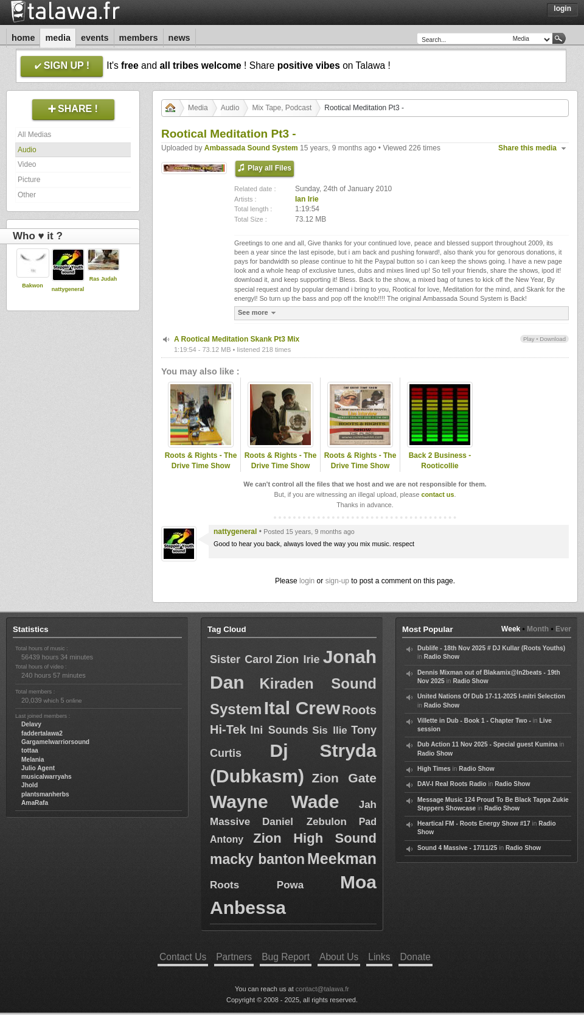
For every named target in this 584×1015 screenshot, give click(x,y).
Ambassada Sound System (251, 148)
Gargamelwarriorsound (55, 742)
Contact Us (182, 957)
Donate (415, 957)
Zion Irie (297, 659)
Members (138, 38)
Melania (32, 759)
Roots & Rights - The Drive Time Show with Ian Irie (201, 465)
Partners (234, 957)
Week (510, 629)
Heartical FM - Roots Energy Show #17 (473, 823)
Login (562, 8)
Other (27, 195)
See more (258, 312)
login (307, 581)
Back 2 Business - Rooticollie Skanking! (440, 465)
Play (529, 338)
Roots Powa (257, 885)
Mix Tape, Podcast (281, 108)
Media (58, 38)
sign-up (337, 581)
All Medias (34, 134)
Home (23, 38)
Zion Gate (344, 778)
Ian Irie (307, 199)
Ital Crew (302, 708)
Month (538, 629)
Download (553, 338)
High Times (434, 768)
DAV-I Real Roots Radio (452, 784)
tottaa (29, 750)
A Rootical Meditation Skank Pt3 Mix (236, 339)
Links (379, 957)
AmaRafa (34, 802)
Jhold (29, 785)
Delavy (31, 724)
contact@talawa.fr (322, 988)
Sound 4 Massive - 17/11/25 (457, 848)
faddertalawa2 (42, 733)
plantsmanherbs (45, 794)
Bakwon (32, 286)
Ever (563, 629)
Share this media (527, 148)
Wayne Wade (274, 802)
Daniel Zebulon (304, 821)
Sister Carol (241, 659)
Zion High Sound (315, 838)
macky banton (257, 859)
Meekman (342, 858)
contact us (437, 494)
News (179, 38)
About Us (338, 957)
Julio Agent (38, 768)
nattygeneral (68, 289)
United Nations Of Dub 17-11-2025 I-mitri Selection (491, 696)
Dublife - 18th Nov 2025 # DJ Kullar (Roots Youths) (491, 648)
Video (27, 164)
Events (95, 38)
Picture (29, 179)
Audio (27, 150)
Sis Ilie (329, 730)
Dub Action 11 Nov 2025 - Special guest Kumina (487, 744)
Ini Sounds (279, 730)
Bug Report (286, 957)
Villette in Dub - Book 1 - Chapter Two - (474, 720)
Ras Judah (103, 279)
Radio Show (441, 656)
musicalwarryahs (46, 776)
